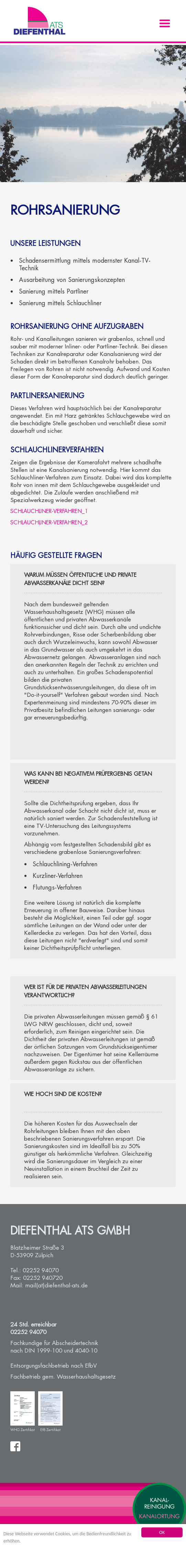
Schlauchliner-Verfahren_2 (49, 522)
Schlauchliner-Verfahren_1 (49, 511)
